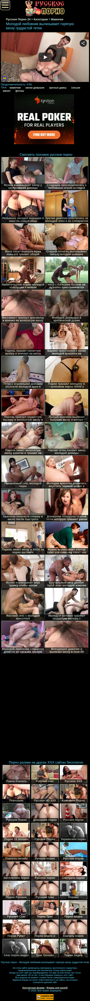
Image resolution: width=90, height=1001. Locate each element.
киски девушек (34, 87)
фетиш (19, 90)
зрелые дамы (58, 87)
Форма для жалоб (57, 987)
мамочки (15, 87)
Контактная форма (33, 987)
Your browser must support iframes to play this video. (45, 57)
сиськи (75, 87)
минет (7, 90)
